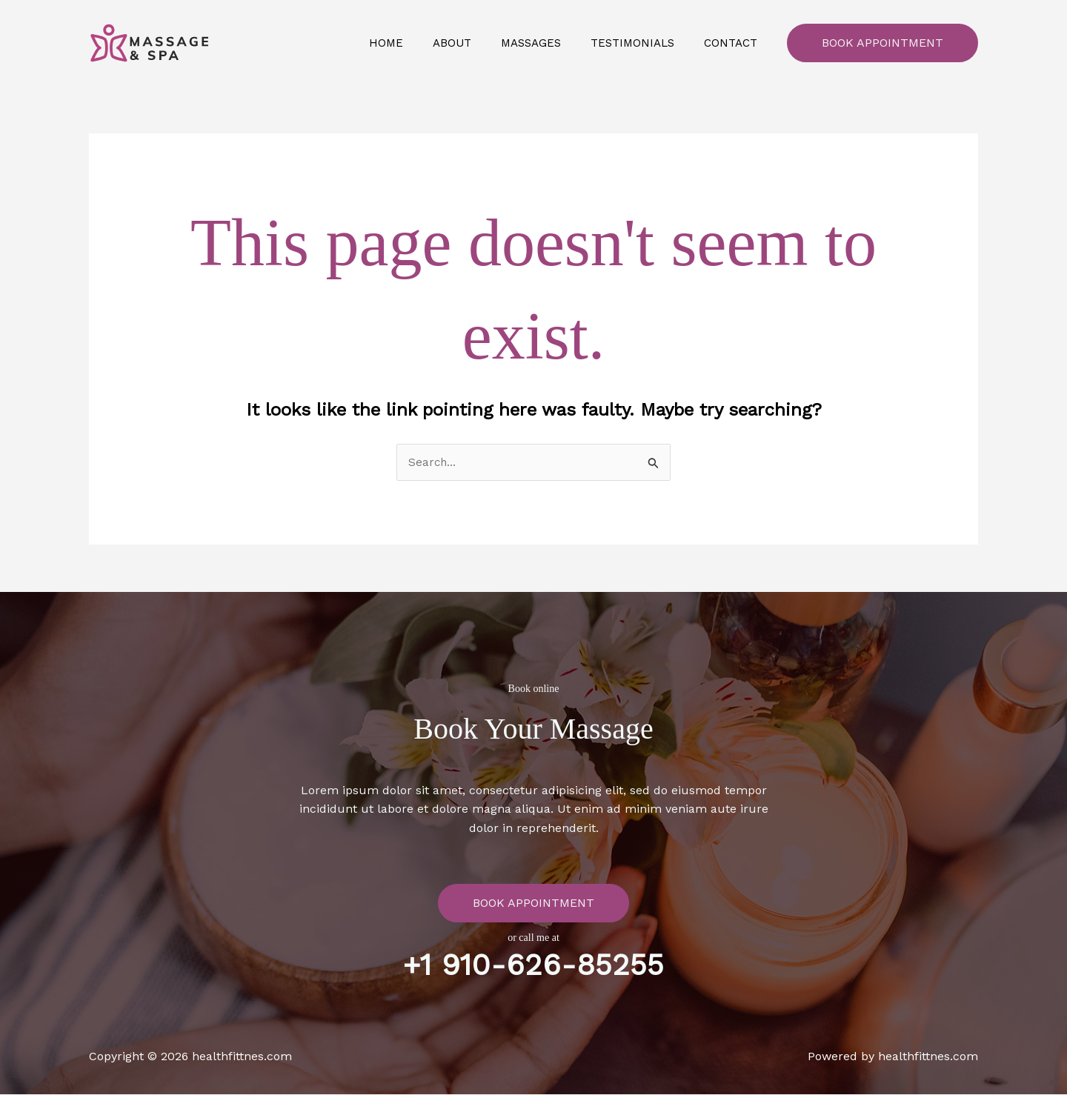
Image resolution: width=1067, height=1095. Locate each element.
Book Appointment (882, 43)
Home (419, 43)
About (478, 43)
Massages (549, 43)
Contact (734, 43)
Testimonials (643, 43)
